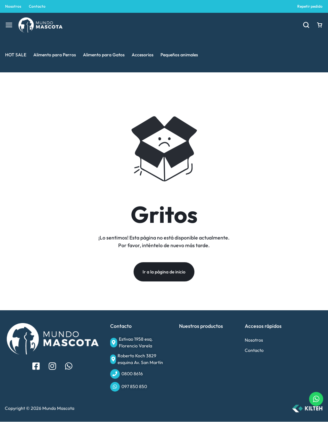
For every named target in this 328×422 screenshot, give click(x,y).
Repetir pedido (310, 6)
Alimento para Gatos (104, 55)
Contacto (37, 6)
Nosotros (13, 6)
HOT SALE (15, 55)
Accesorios (142, 55)
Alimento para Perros (54, 55)
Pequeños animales (179, 55)
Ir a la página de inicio (164, 272)
